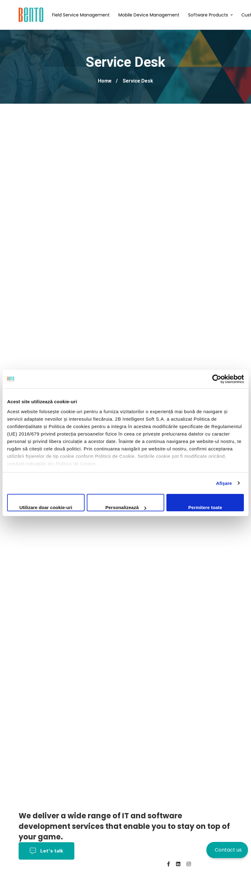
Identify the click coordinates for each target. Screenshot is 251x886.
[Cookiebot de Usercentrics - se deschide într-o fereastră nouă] (217, 379)
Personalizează (125, 507)
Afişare (224, 483)
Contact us (228, 849)
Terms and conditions (45, 872)
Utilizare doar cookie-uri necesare (45, 508)
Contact (29, 881)
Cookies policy (92, 872)
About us (125, 872)
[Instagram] (188, 864)
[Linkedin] (178, 864)
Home (105, 81)
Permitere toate (205, 507)
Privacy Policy (136, 864)
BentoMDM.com (60, 881)
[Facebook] (168, 864)
